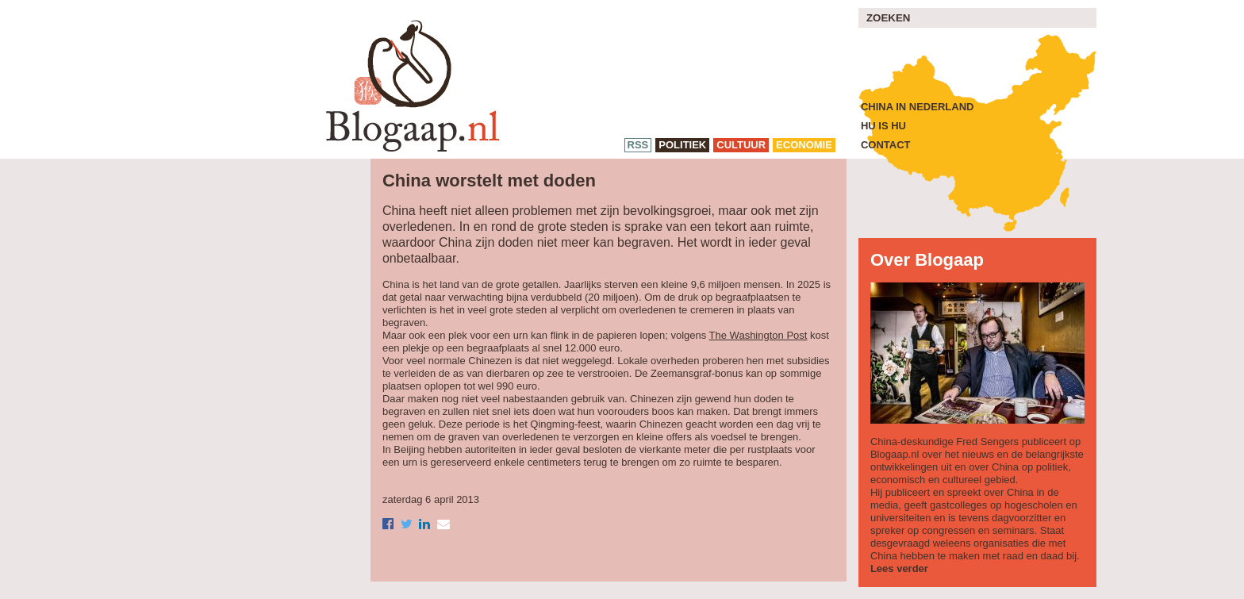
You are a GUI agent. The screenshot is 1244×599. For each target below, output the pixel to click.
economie (804, 145)
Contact (886, 145)
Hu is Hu (883, 126)
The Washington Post (758, 335)
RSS (638, 145)
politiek (682, 145)
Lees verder (899, 568)
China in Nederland (917, 107)
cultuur (741, 145)
